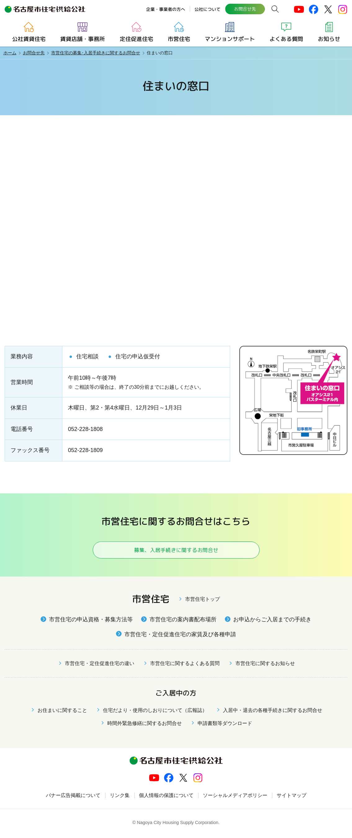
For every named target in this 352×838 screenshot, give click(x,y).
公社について (207, 9)
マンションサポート (230, 39)
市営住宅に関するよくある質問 (185, 665)
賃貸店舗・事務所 (82, 39)
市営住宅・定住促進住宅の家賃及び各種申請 (180, 636)
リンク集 (120, 797)
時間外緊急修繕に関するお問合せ (144, 725)
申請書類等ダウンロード (225, 725)
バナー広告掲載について (73, 797)
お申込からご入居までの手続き (272, 622)
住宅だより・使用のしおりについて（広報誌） (155, 712)
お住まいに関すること (62, 712)
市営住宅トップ (202, 601)
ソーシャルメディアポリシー (235, 797)
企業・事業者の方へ (165, 9)
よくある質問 (286, 39)
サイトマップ (291, 797)
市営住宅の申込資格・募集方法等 (91, 622)
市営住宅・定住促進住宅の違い (99, 665)
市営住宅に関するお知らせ (265, 665)
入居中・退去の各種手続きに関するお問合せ (272, 712)
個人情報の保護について (166, 797)
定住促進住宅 (136, 39)
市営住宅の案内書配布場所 (182, 622)
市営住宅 (178, 39)
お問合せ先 (245, 9)
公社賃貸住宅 (29, 39)
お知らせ (329, 39)
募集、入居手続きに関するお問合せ (175, 550)
